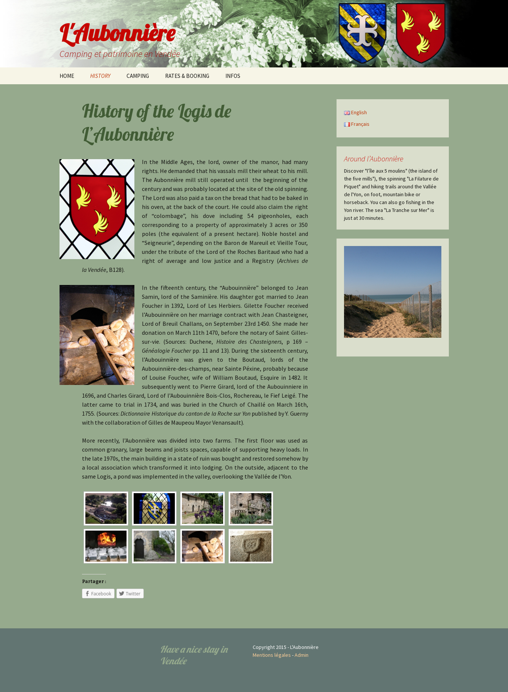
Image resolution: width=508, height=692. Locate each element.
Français (356, 124)
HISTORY (100, 75)
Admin (301, 655)
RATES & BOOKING (187, 75)
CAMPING (138, 75)
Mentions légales (272, 655)
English (355, 112)
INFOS (232, 75)
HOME (67, 75)
